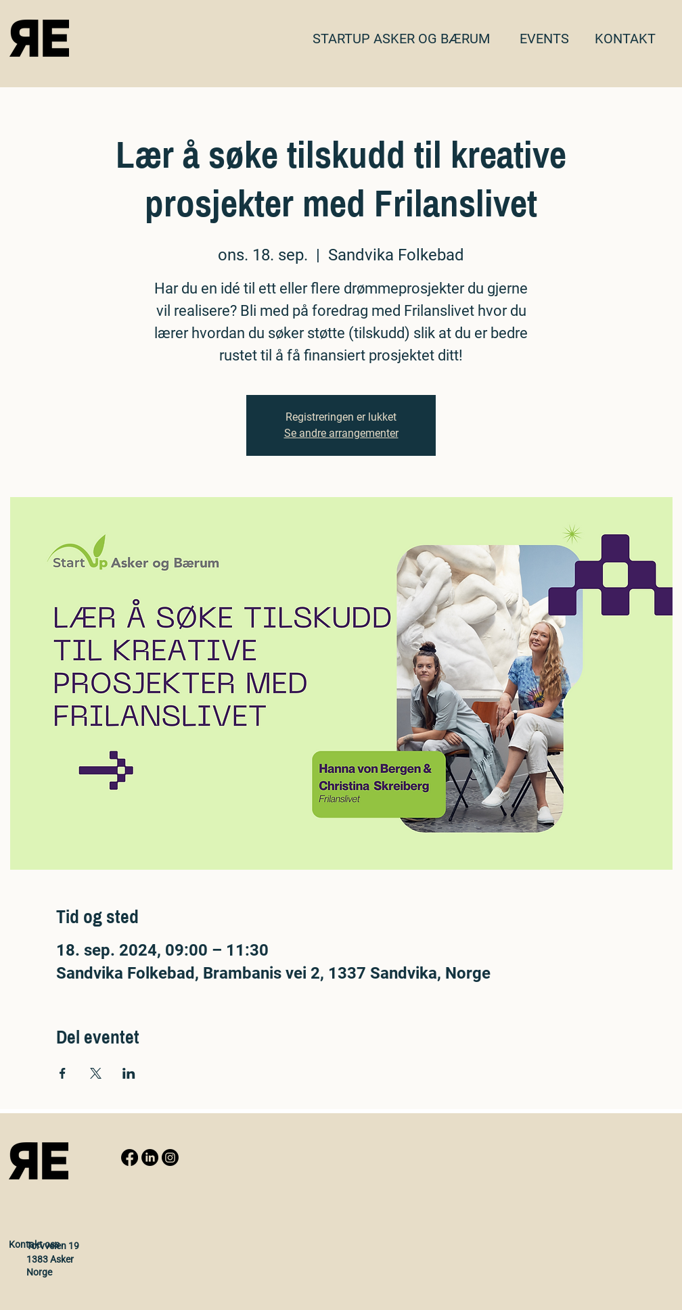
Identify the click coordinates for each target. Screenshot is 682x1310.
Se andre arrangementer (341, 433)
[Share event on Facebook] (62, 1073)
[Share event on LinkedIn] (128, 1073)
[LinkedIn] (149, 1157)
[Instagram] (170, 1157)
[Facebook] (129, 1157)
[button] (625, 38)
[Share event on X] (95, 1073)
